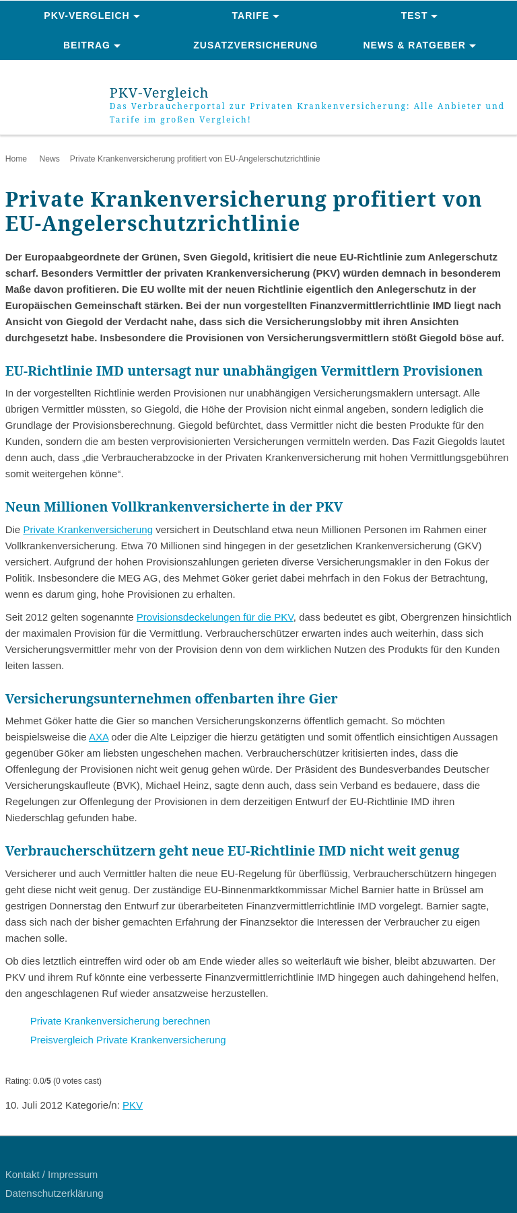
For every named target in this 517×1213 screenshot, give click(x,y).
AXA (98, 736)
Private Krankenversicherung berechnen (120, 1021)
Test (414, 15)
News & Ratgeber (414, 45)
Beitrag (86, 45)
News (49, 159)
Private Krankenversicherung (88, 529)
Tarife (251, 15)
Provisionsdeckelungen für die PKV (215, 617)
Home (16, 159)
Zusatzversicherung (255, 45)
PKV (133, 1105)
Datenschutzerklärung (54, 1193)
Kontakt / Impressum (51, 1174)
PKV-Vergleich (86, 15)
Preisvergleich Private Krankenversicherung (128, 1039)
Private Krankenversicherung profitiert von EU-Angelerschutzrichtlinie (195, 159)
